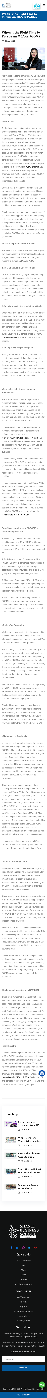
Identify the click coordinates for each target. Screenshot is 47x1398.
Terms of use (23, 1316)
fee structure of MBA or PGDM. (16, 515)
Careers (23, 1279)
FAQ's (23, 1270)
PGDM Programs (23, 1260)
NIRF (23, 1265)
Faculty (23, 1301)
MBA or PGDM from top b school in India (20, 438)
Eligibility (23, 1306)
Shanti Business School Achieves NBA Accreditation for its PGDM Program (29, 1124)
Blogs (23, 1274)
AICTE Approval (23, 1297)
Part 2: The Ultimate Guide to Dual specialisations (29, 1156)
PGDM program (32, 167)
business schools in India (13, 337)
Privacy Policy (23, 1320)
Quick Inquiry (23, 1395)
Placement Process (23, 1311)
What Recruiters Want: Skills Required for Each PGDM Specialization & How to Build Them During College (30, 1140)
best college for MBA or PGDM (15, 1077)
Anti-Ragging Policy (24, 1284)
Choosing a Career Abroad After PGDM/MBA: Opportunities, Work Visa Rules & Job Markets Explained (29, 1187)
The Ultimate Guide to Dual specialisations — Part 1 (30, 1171)
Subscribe (23, 1368)
